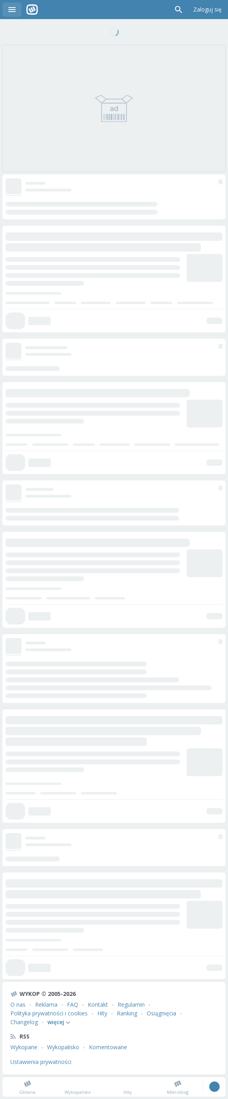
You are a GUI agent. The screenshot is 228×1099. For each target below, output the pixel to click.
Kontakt (98, 1004)
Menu (12, 9)
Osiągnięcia (161, 1013)
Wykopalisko (63, 1047)
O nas (18, 1004)
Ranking (127, 1013)
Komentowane (108, 1047)
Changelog (24, 1022)
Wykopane (23, 1047)
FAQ (72, 1004)
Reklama (46, 1004)
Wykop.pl (32, 9)
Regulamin (131, 1004)
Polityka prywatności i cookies (49, 1013)
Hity (102, 1013)
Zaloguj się (207, 9)
